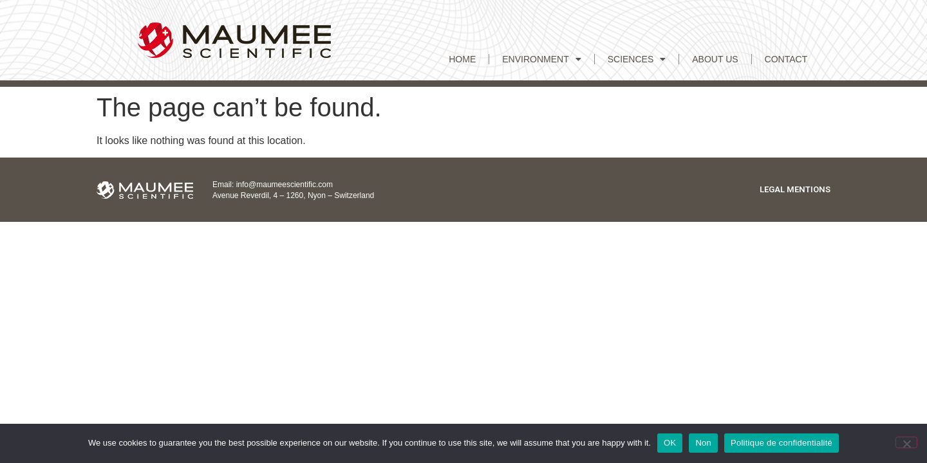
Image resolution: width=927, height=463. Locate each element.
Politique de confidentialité (781, 443)
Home (462, 59)
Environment (541, 59)
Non (703, 443)
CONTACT (786, 59)
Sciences (637, 59)
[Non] (906, 442)
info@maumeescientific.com (284, 184)
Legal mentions (795, 189)
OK (670, 443)
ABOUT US (715, 59)
